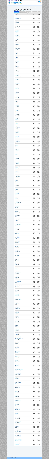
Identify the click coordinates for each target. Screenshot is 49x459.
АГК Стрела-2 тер (17, 35)
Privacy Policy (9, 458)
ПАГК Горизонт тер (17, 229)
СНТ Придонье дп (17, 391)
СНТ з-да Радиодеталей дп (18, 373)
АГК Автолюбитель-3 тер (18, 18)
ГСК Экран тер (16, 198)
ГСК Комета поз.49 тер (17, 141)
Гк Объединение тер (17, 83)
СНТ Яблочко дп (17, 413)
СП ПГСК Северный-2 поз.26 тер (18, 440)
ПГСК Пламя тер (17, 294)
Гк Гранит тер (16, 57)
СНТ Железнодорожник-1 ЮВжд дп (19, 369)
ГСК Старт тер (16, 184)
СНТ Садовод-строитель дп (18, 401)
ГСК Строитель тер (17, 185)
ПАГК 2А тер (16, 225)
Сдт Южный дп (16, 352)
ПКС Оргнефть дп (17, 329)
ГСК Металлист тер (17, 149)
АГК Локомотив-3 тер (17, 26)
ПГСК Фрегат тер (17, 312)
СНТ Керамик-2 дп (17, 379)
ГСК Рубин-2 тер (17, 168)
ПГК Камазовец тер (17, 263)
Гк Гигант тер (16, 52)
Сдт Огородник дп (17, 343)
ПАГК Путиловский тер (17, 241)
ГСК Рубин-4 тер (17, 172)
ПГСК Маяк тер (16, 286)
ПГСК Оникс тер (17, 290)
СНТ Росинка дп (17, 396)
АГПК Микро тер (17, 44)
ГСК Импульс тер (17, 136)
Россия (15, 10)
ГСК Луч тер (16, 145)
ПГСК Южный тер (17, 317)
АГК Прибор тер (17, 30)
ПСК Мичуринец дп (17, 334)
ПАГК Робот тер (17, 242)
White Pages (9, 0)
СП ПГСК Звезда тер (17, 422)
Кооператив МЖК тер (17, 215)
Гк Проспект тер (17, 92)
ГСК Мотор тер (16, 154)
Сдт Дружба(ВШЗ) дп (17, 339)
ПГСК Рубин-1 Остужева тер (18, 299)
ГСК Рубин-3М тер (17, 171)
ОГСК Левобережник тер (18, 224)
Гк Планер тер (16, 84)
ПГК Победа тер (17, 264)
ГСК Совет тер (16, 180)
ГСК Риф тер (16, 167)
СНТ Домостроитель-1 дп (18, 361)
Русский (40, 2)
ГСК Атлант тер (16, 119)
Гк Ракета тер (16, 93)
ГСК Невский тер (17, 158)
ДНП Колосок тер (17, 206)
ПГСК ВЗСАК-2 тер (17, 277)
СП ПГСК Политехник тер (18, 431)
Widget (39, 0)
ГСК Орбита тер (17, 162)
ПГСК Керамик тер (17, 282)
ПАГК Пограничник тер (17, 237)
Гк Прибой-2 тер (17, 88)
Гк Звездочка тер (17, 67)
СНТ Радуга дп (16, 395)
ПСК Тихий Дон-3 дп (17, 335)
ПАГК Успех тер (16, 256)
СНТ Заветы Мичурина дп (18, 374)
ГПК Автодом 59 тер (17, 115)
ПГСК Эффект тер (17, 316)
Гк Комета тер (16, 70)
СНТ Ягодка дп (16, 414)
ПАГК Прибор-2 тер (17, 238)
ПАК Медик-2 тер (17, 259)
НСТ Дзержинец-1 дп (17, 219)
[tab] (16, 11)
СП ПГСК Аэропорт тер (17, 418)
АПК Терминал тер (17, 45)
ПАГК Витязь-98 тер (17, 228)
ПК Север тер (16, 325)
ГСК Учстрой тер (17, 193)
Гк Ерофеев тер (17, 58)
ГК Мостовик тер (17, 79)
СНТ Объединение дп (17, 387)
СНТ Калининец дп (17, 378)
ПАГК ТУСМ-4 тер (17, 255)
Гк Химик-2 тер (16, 101)
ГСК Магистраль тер (17, 146)
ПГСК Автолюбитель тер (17, 272)
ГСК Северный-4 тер (17, 176)
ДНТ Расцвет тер (17, 211)
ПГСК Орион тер (17, 291)
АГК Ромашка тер (17, 31)
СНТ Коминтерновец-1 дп (18, 382)
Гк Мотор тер (16, 80)
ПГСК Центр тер (17, 313)
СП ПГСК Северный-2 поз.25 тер (18, 439)
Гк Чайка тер (16, 102)
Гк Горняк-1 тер (16, 53)
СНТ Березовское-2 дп (17, 356)
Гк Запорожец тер (17, 61)
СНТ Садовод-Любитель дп (18, 400)
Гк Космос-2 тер (17, 74)
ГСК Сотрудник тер (17, 181)
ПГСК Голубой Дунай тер (18, 281)
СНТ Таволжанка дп (17, 408)
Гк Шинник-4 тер (17, 110)
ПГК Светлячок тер (17, 269)
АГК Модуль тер (17, 27)
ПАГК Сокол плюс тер (17, 251)
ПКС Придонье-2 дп (17, 330)
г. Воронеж (23, 10)
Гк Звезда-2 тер (16, 66)
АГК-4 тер (16, 40)
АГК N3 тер (16, 17)
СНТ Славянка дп (17, 404)
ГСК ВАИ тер (16, 124)
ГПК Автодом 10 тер (17, 114)
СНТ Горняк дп (16, 360)
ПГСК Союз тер (16, 303)
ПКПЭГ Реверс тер (17, 326)
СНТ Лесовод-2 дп (17, 383)
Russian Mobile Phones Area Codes (14, 0)
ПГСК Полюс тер (17, 295)
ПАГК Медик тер (17, 233)
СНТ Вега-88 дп (16, 357)
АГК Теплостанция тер (17, 36)
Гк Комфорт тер (16, 71)
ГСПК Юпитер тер (17, 203)
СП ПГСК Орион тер (17, 430)
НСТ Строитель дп (17, 220)
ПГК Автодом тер (17, 260)
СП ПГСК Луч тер (17, 427)
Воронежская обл (19, 10)
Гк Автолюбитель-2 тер (17, 48)
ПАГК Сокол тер (17, 250)
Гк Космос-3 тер (17, 75)
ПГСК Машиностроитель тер (18, 285)
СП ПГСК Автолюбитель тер (18, 417)
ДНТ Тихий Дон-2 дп (17, 212)
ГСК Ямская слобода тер (18, 202)
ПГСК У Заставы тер (17, 308)
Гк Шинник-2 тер (17, 106)
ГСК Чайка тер (16, 197)
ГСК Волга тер (16, 128)
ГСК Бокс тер (16, 123)
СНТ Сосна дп (16, 405)
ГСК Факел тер (16, 194)
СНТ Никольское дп (17, 386)
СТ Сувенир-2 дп (17, 444)
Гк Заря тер (16, 62)
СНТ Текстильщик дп (17, 409)
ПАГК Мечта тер (17, 234)
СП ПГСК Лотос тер (17, 426)
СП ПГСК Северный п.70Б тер (18, 436)
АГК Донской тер (17, 22)
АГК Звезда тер (16, 23)
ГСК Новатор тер (17, 159)
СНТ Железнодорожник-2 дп (18, 370)
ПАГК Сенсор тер (17, 247)
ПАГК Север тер (17, 246)
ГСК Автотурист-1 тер (17, 118)
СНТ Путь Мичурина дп (17, 392)
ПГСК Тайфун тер (17, 307)
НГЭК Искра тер (17, 216)
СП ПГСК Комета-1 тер (17, 423)
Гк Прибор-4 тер (17, 89)
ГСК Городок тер (17, 132)
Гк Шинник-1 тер (17, 105)
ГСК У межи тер (16, 189)
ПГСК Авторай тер (17, 273)
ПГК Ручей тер (16, 268)
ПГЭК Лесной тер (17, 321)
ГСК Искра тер (16, 137)
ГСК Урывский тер (17, 190)
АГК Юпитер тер (17, 39)
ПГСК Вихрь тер (17, 278)
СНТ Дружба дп (16, 365)
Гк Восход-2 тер (16, 49)
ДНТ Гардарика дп (17, 207)
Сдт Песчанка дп (17, 348)
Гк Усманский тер (17, 97)
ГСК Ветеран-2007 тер (17, 127)
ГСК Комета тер (16, 140)
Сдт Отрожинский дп (17, 347)
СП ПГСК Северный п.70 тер (18, 435)
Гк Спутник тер (16, 96)
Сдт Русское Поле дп (17, 351)
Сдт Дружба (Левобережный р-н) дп (19, 338)
